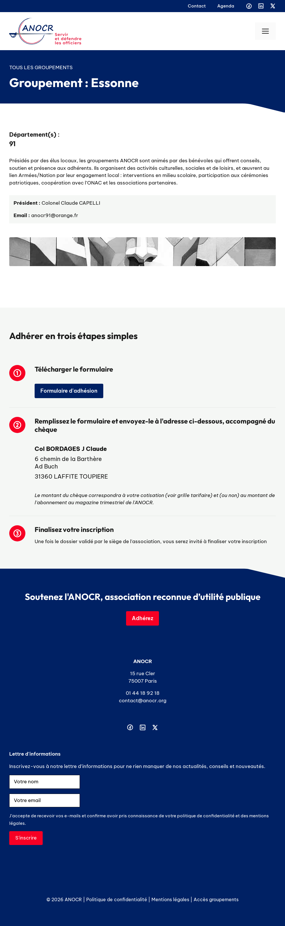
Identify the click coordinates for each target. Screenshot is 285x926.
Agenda (225, 6)
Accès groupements (216, 899)
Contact (197, 6)
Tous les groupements (41, 67)
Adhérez (142, 618)
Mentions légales (170, 899)
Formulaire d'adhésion (68, 390)
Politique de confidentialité (116, 899)
